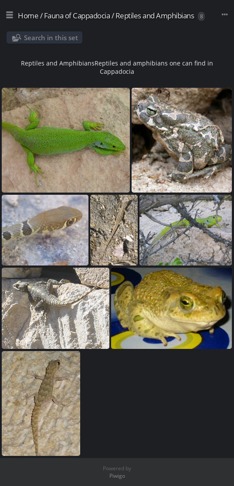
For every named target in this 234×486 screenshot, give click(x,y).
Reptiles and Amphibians (154, 15)
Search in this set (51, 37)
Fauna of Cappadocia (77, 15)
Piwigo (117, 475)
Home (28, 15)
